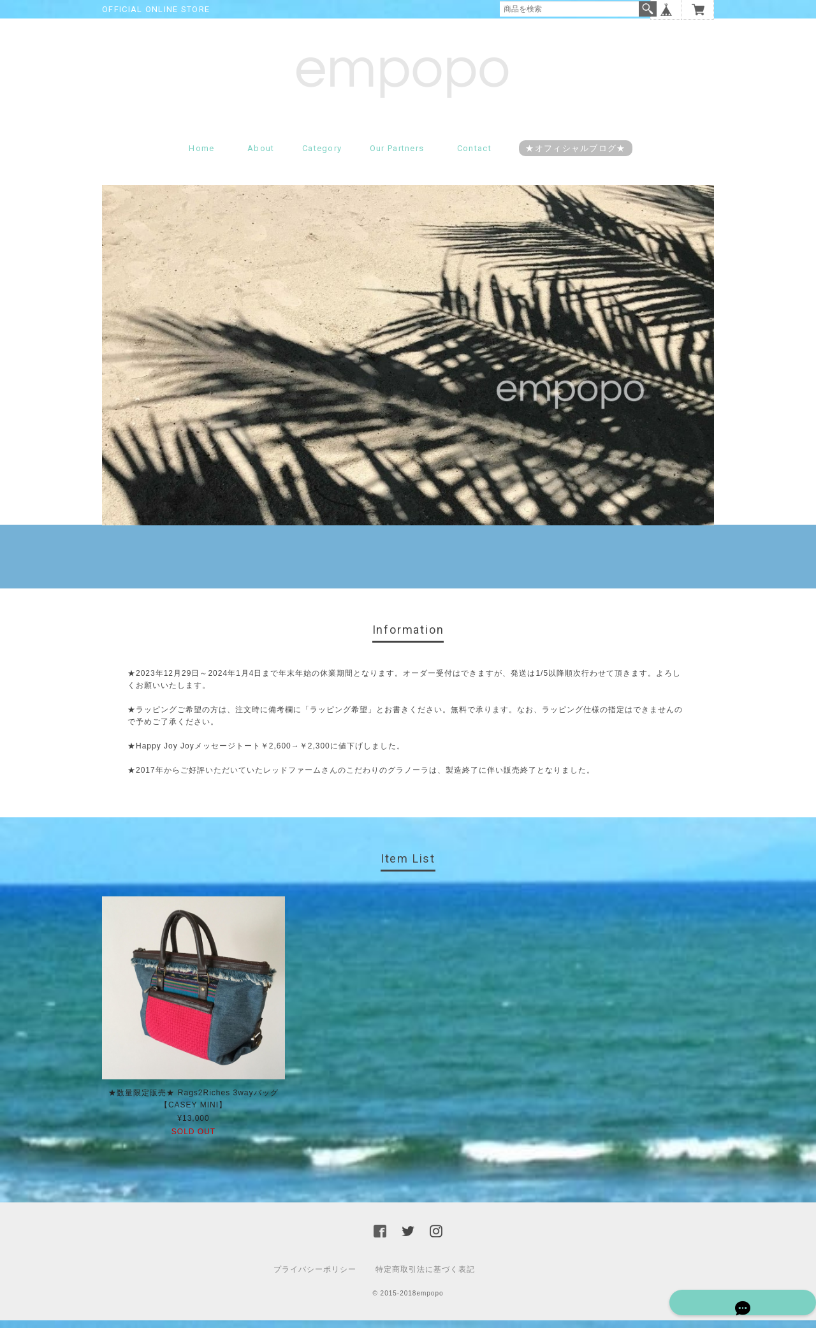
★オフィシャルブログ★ (575, 156)
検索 (648, 9)
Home (201, 156)
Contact (474, 156)
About (261, 156)
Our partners (397, 156)
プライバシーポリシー (314, 1277)
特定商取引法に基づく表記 (425, 1277)
